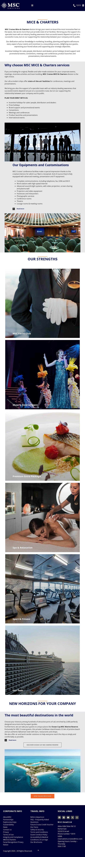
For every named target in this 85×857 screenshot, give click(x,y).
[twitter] (72, 817)
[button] (46, 209)
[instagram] (63, 817)
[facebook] (59, 817)
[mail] (77, 817)
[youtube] (68, 817)
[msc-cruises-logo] (10, 3)
